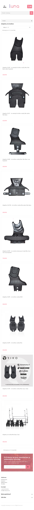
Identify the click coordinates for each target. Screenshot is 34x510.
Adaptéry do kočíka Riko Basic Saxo (11, 434)
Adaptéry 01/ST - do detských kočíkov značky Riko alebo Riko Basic (16, 114)
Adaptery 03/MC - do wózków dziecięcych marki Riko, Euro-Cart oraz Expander (17, 251)
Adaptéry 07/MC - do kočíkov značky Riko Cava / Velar (15, 388)
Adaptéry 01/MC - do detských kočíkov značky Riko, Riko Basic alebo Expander (16, 68)
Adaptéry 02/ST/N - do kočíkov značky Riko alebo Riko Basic (17, 205)
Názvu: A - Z (17, 27)
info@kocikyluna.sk (5, 490)
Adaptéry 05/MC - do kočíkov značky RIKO (13, 297)
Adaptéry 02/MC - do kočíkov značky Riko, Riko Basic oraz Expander (16, 160)
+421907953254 (5, 489)
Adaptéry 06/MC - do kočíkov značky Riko (12, 342)
